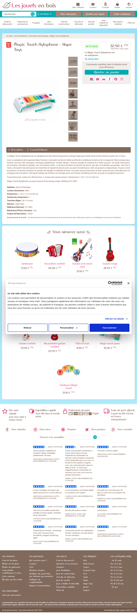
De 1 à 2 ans (116, 564)
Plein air (60, 590)
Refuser (27, 327)
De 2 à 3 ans (116, 567)
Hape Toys (19, 203)
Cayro (86, 567)
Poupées (60, 567)
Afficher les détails (114, 319)
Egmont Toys (89, 570)
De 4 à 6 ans (116, 574)
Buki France (88, 564)
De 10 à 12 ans (117, 584)
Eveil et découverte (65, 560)
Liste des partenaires (11, 595)
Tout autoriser (109, 327)
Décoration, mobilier (65, 587)
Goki (85, 577)
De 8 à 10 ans (117, 580)
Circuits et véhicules (65, 577)
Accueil (9, 36)
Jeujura (86, 590)
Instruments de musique (38, 36)
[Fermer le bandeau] (128, 283)
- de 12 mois (116, 560)
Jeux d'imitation (20, 36)
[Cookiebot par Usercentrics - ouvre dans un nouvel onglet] (110, 283)
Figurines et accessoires (67, 564)
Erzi (85, 574)
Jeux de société (63, 580)
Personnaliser (68, 327)
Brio (85, 560)
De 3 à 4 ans (116, 570)
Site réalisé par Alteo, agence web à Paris (119, 610)
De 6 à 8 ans (116, 577)
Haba (85, 580)
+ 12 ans (114, 587)
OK (95, 437)
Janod (85, 587)
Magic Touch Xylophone (59, 36)
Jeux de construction (65, 574)
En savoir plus (92, 58)
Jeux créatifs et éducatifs (67, 584)
